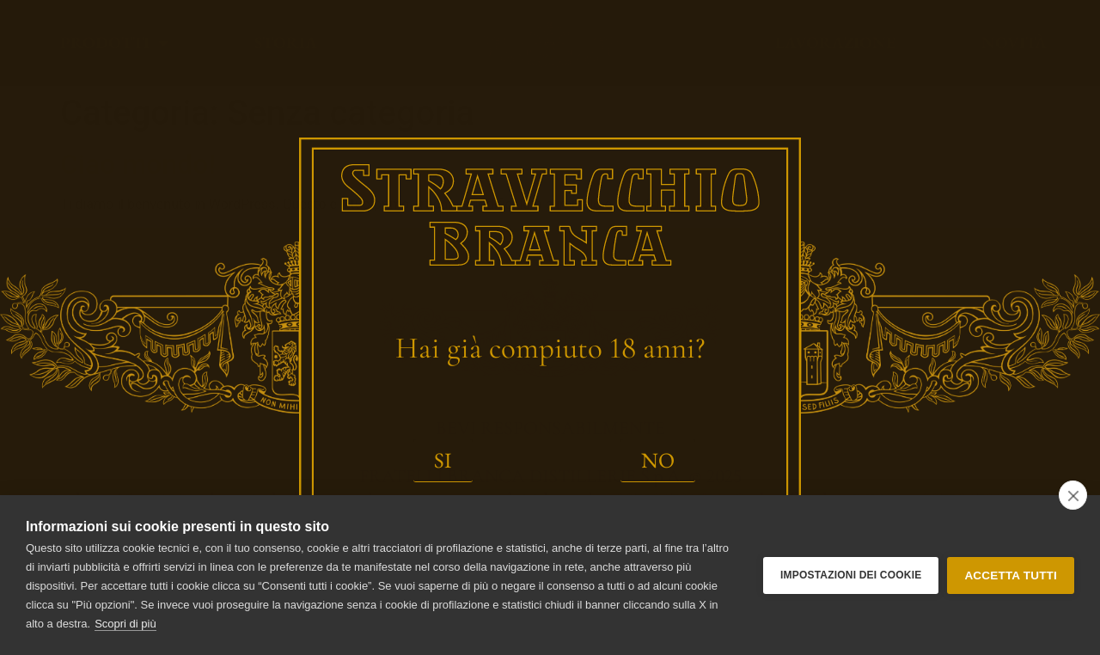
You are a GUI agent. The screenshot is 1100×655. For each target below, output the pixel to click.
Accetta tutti (1010, 575)
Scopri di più (125, 623)
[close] (1073, 495)
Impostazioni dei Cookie (850, 575)
